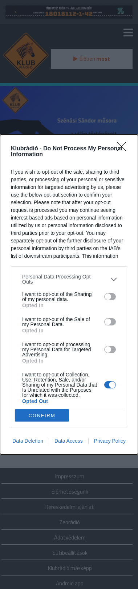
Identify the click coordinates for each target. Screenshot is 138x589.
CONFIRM (42, 415)
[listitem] (69, 279)
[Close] (124, 149)
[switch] (110, 296)
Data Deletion (27, 441)
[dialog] (69, 294)
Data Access (68, 441)
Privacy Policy (110, 441)
